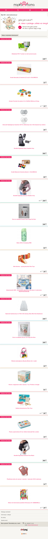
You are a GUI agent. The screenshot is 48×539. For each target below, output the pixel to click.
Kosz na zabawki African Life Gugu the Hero (24, 337)
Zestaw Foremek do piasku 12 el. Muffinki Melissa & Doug (24, 101)
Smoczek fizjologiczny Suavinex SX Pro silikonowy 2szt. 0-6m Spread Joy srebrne (24, 124)
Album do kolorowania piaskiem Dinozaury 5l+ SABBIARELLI (24, 502)
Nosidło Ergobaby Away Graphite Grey (24, 148)
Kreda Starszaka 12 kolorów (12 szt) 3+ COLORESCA (24, 77)
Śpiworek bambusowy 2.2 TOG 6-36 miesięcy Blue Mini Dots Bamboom (24, 313)
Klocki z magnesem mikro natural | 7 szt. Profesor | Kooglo (24, 384)
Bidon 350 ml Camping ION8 (24, 242)
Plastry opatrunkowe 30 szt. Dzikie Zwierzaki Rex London (24, 431)
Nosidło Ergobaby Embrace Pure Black (24, 455)
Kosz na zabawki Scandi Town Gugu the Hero (24, 219)
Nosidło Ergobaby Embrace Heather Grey (24, 195)
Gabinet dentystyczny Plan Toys (24, 408)
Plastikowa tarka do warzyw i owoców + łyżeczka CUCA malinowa (24, 479)
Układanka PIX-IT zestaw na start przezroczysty (24, 53)
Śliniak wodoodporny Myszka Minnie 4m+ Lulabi (24, 361)
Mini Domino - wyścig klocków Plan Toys (24, 266)
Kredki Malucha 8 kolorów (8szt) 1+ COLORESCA (24, 172)
